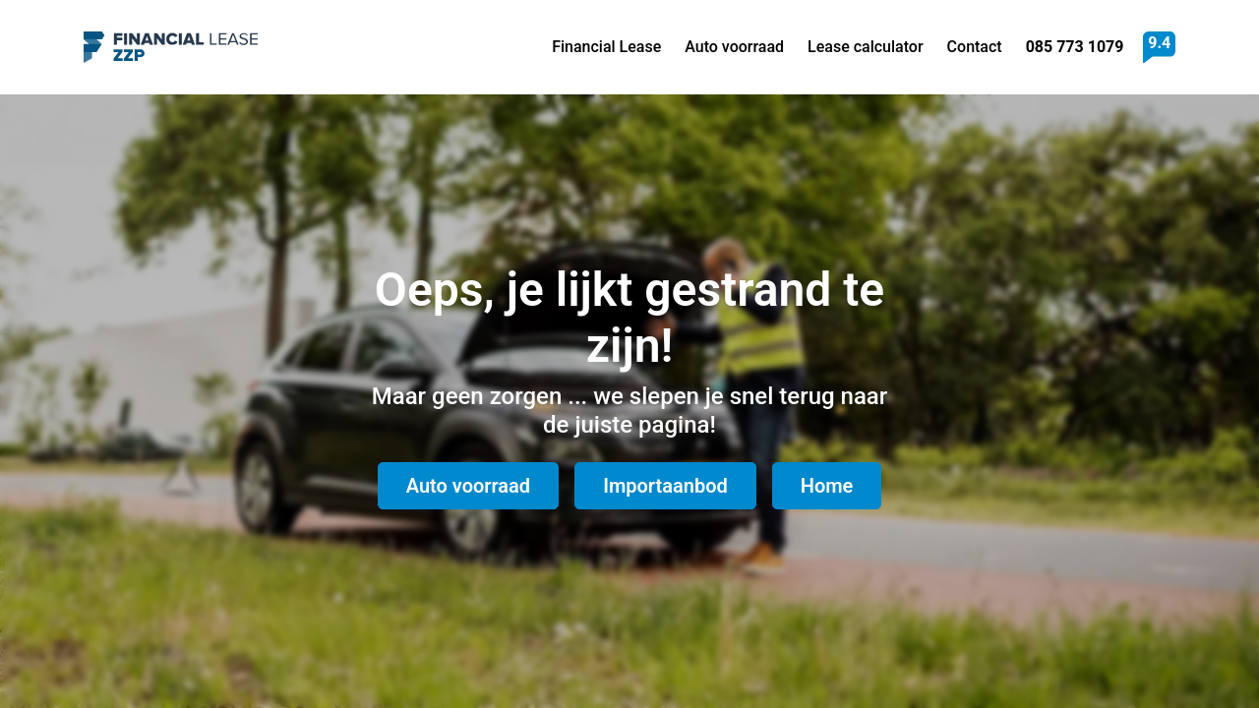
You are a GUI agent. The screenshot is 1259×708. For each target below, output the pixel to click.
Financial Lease (606, 46)
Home (827, 486)
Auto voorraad (734, 46)
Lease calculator (866, 46)
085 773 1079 (1075, 46)
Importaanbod (665, 486)
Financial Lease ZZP (171, 47)
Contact (974, 46)
